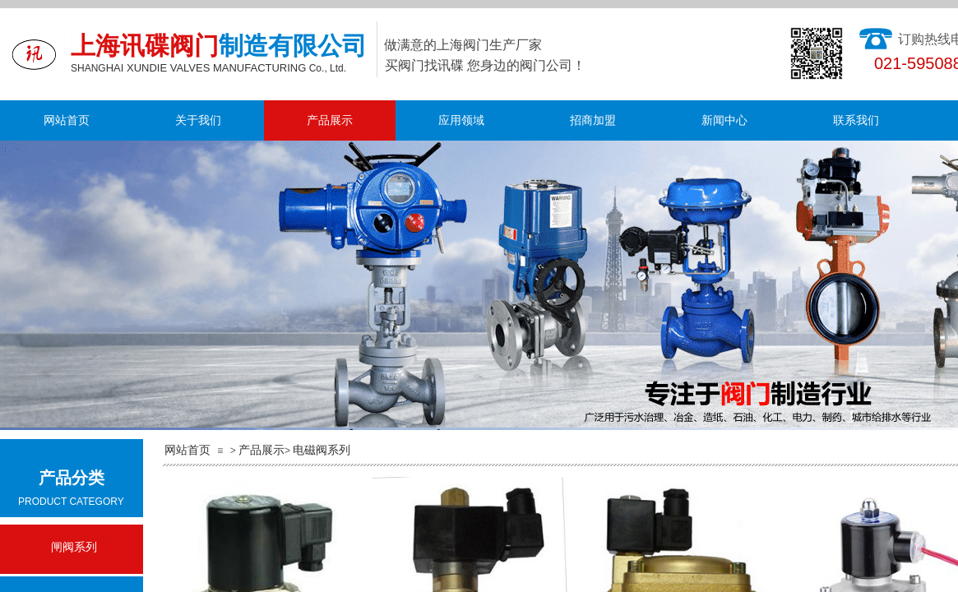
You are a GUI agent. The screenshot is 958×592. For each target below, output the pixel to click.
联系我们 (856, 120)
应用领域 (461, 120)
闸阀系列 (74, 547)
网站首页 (67, 120)
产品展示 (330, 120)
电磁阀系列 (321, 449)
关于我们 (198, 120)
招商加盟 (593, 120)
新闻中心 (724, 120)
